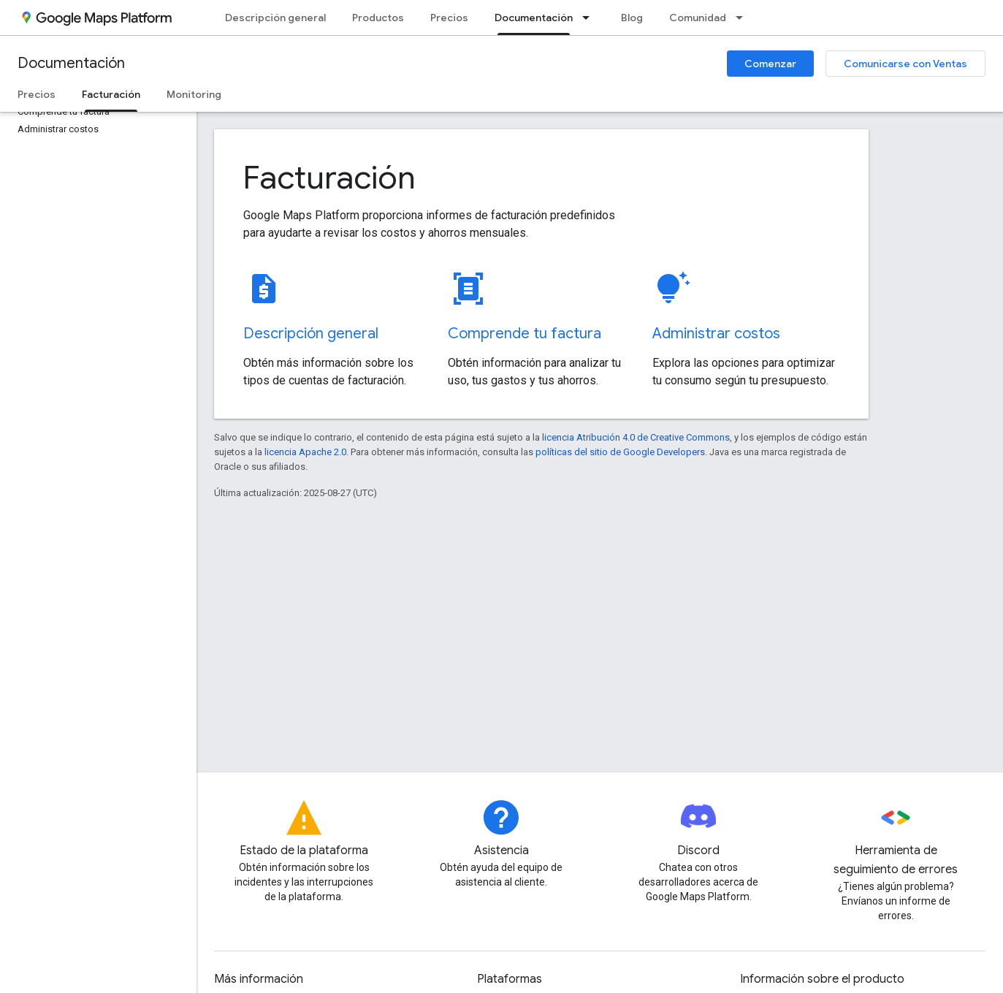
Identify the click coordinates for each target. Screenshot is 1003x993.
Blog (632, 17)
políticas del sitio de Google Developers (620, 451)
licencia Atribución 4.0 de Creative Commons (636, 437)
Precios (449, 17)
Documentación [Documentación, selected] (534, 17)
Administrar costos (716, 333)
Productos (378, 17)
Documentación (71, 63)
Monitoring (194, 94)
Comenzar (770, 63)
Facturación (329, 178)
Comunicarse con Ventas (905, 63)
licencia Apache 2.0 (305, 451)
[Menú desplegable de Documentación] (590, 17)
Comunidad (697, 17)
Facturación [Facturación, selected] (111, 94)
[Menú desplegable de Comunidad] (743, 17)
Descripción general (275, 17)
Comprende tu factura (524, 333)
